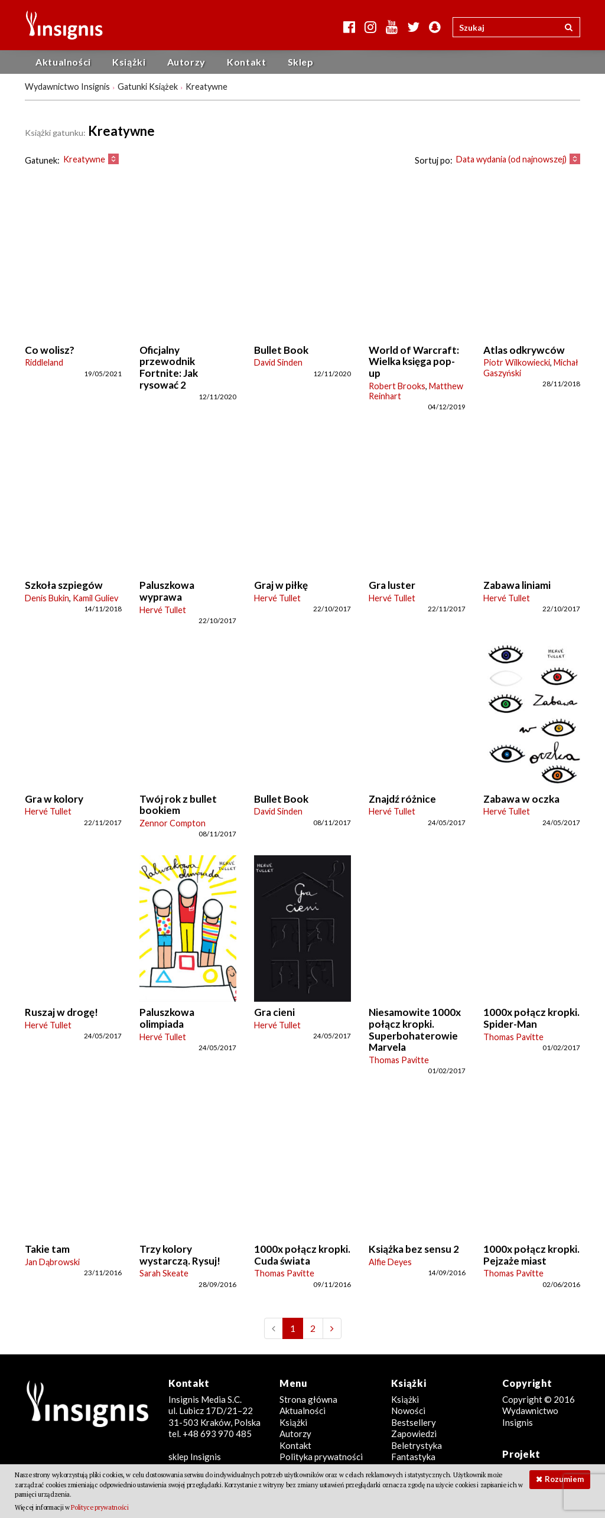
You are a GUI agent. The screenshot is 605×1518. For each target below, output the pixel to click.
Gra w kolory (54, 799)
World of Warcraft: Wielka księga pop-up (414, 361)
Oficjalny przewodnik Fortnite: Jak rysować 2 (168, 367)
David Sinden (278, 362)
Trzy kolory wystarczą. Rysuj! (179, 1255)
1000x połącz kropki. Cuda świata (302, 1255)
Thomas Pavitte (399, 1060)
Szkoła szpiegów (64, 585)
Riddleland (44, 362)
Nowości (408, 1410)
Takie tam (47, 1249)
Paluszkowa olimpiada (166, 1018)
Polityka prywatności (321, 1456)
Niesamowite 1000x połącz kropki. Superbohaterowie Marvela (415, 1029)
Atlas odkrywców (524, 350)
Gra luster (392, 585)
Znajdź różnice (402, 799)
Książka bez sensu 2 (414, 1249)
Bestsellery (413, 1422)
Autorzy (186, 61)
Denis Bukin (47, 598)
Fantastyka (413, 1456)
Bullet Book (281, 350)
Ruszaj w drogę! (61, 1012)
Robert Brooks (397, 386)
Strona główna (308, 1399)
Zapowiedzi (414, 1433)
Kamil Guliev (95, 598)
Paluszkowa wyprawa (166, 591)
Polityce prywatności (99, 1507)
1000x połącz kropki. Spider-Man (531, 1018)
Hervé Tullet (162, 610)
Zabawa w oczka (521, 799)
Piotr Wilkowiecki (516, 362)
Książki (128, 61)
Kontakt (246, 61)
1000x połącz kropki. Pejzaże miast (531, 1255)
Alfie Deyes (390, 1262)
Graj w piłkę (281, 585)
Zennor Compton (172, 823)
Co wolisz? (49, 350)
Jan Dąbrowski (52, 1262)
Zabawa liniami (517, 585)
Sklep (301, 61)
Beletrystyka (416, 1445)
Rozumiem (564, 1479)
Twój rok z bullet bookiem (178, 805)
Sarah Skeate (163, 1273)
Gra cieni (274, 1012)
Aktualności (63, 61)
